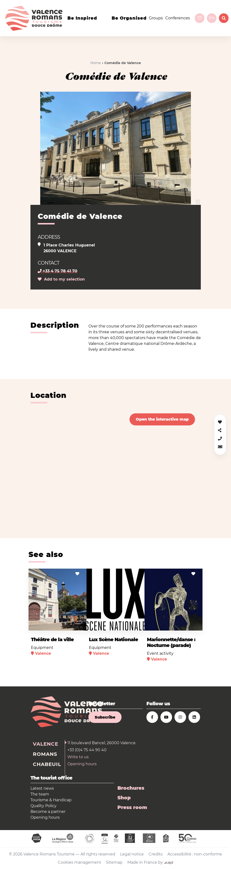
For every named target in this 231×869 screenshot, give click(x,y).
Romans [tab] (45, 754)
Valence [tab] (45, 744)
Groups (156, 18)
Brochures (130, 788)
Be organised (129, 18)
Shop (124, 798)
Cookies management (79, 862)
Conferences (177, 18)
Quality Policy (43, 805)
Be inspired (82, 18)
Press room (132, 807)
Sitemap (114, 862)
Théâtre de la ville (52, 639)
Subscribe (105, 717)
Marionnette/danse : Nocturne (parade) (171, 642)
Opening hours (82, 764)
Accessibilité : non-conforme (194, 854)
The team (39, 794)
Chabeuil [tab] (47, 764)
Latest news (42, 788)
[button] (220, 447)
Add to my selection (61, 279)
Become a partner (47, 811)
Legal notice (132, 854)
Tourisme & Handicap (51, 800)
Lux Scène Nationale (113, 639)
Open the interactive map (162, 419)
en (212, 18)
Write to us (78, 757)
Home (95, 63)
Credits (156, 854)
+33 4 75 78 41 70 (57, 271)
